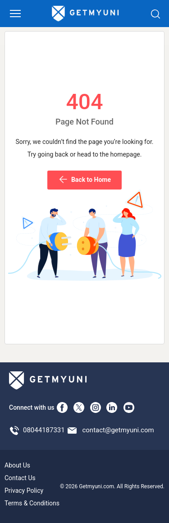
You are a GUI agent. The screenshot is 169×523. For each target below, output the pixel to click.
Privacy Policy (24, 490)
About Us (17, 465)
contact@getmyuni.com (118, 430)
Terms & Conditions (32, 503)
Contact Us (20, 477)
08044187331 (44, 430)
